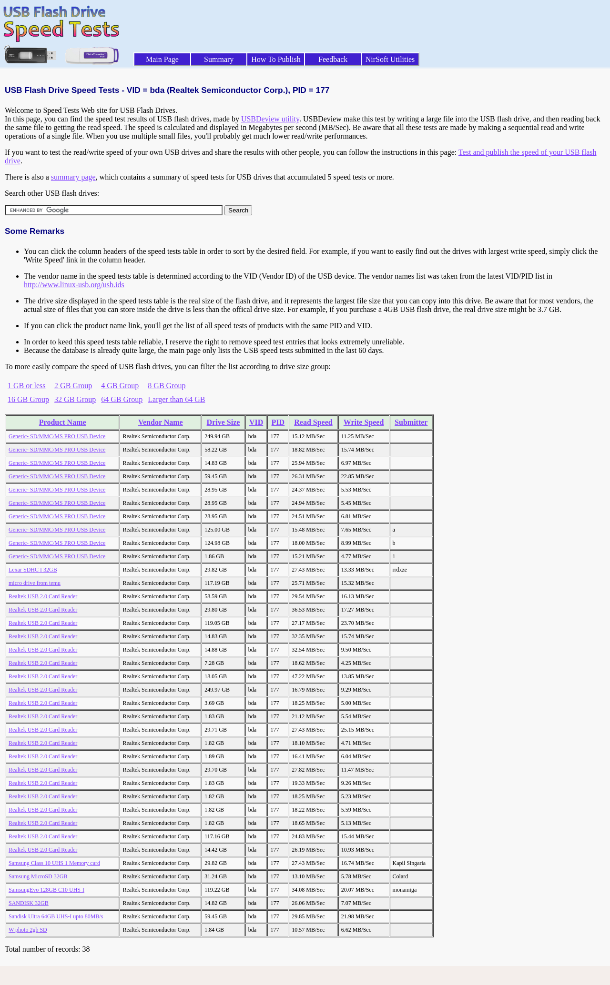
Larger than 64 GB (176, 399)
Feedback (332, 59)
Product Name (62, 422)
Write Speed (364, 422)
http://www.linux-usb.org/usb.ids (74, 285)
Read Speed (313, 422)
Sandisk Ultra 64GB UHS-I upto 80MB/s (56, 916)
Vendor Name (160, 422)
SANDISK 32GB (29, 903)
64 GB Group (121, 399)
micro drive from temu (35, 583)
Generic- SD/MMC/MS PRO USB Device (57, 436)
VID (256, 422)
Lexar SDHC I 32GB (33, 569)
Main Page (162, 59)
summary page (73, 177)
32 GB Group (75, 399)
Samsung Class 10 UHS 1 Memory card (54, 863)
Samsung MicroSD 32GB (38, 876)
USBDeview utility (270, 119)
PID (278, 422)
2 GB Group (73, 386)
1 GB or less (27, 386)
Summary (219, 59)
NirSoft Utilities (390, 59)
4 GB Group (120, 386)
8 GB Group (166, 386)
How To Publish (276, 59)
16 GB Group (28, 399)
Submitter (411, 422)
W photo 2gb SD (28, 929)
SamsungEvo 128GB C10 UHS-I (46, 889)
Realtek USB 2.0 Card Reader (43, 596)
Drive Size (223, 422)
